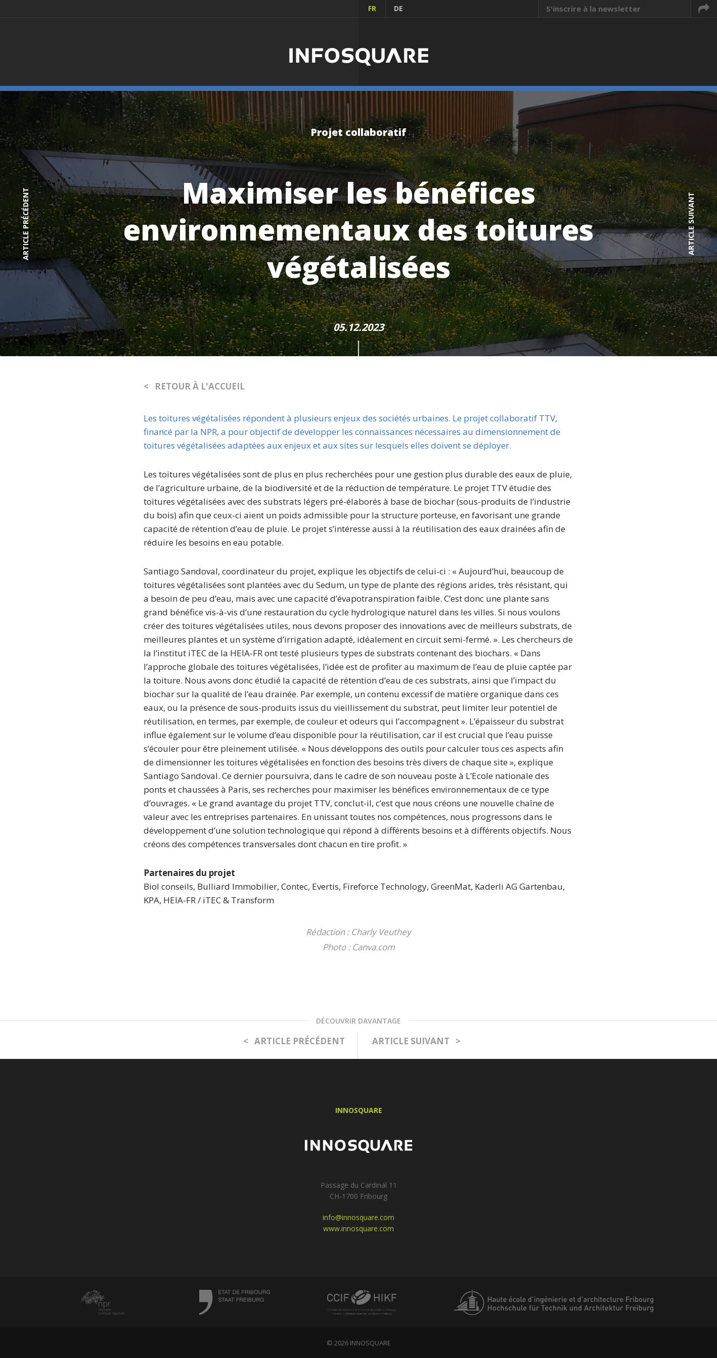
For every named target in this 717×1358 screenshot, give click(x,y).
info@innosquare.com (358, 1217)
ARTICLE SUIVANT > (416, 1041)
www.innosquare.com (358, 1228)
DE (398, 8)
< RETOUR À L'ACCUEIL (194, 386)
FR (372, 8)
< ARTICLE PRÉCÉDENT (294, 1041)
